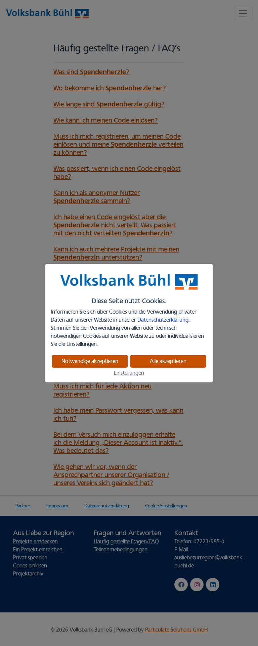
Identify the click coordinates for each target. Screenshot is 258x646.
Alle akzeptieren (168, 361)
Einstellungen (129, 373)
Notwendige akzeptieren (89, 361)
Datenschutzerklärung (162, 320)
